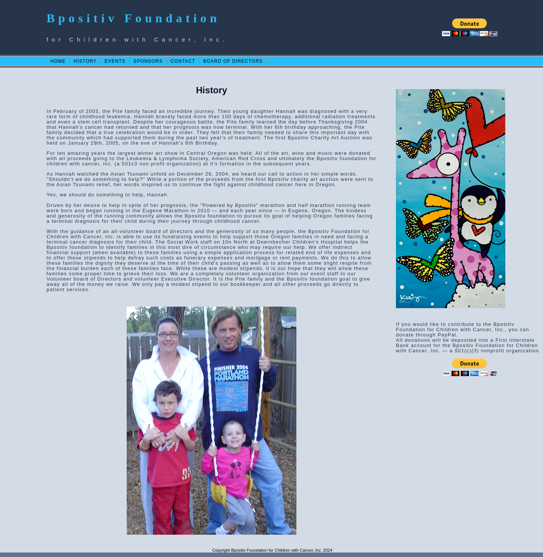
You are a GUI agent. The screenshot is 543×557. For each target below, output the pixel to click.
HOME (58, 61)
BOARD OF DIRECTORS (233, 61)
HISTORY (85, 61)
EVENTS (115, 61)
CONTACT (182, 61)
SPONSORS (148, 61)
